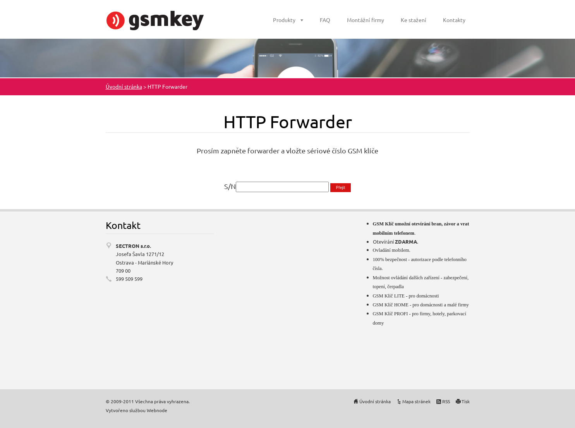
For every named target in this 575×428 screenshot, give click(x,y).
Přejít (340, 188)
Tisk (466, 401)
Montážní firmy (365, 19)
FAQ (325, 19)
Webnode (157, 410)
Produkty (284, 19)
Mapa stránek (416, 401)
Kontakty (454, 19)
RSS (446, 401)
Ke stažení (413, 19)
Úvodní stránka (124, 86)
